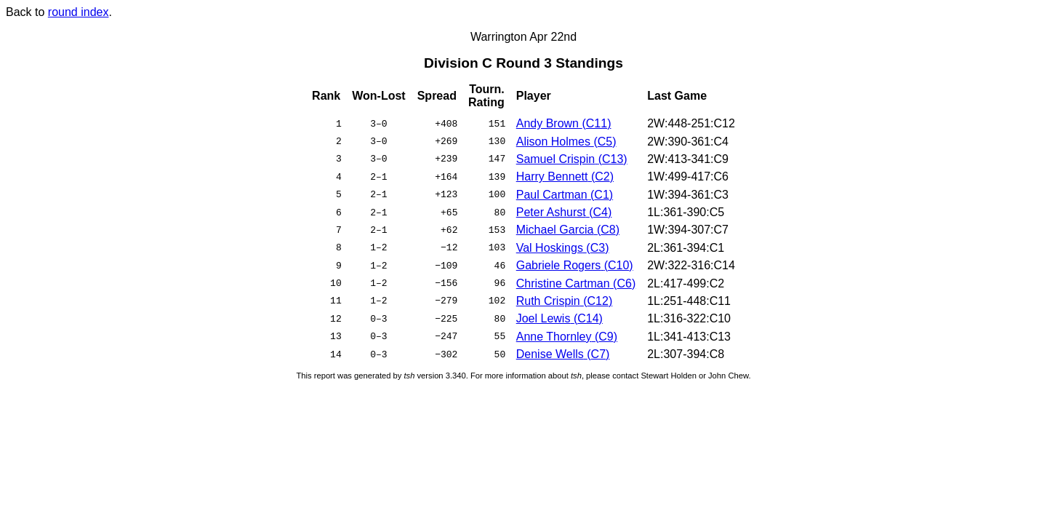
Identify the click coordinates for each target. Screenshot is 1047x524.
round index (78, 12)
